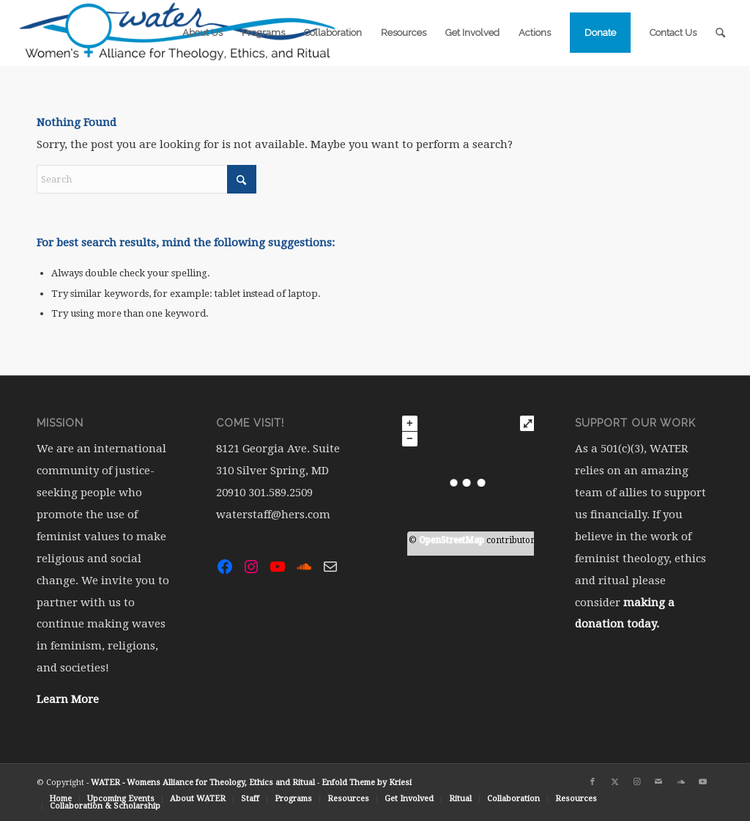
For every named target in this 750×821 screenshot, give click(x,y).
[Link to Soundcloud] (680, 782)
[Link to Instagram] (636, 782)
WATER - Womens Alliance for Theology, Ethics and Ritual (203, 782)
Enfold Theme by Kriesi (367, 782)
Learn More (68, 699)
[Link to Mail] (658, 782)
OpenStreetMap (451, 540)
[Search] (720, 33)
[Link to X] (614, 782)
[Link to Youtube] (702, 782)
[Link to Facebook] (593, 782)
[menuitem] (202, 33)
